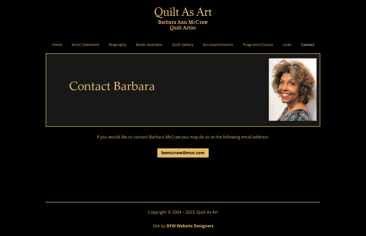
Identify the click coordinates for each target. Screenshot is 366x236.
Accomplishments (218, 44)
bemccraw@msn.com (183, 152)
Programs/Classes (258, 44)
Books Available (149, 44)
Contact (307, 44)
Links (287, 44)
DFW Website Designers (190, 226)
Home (57, 44)
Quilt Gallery (182, 44)
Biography (117, 44)
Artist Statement (85, 44)
